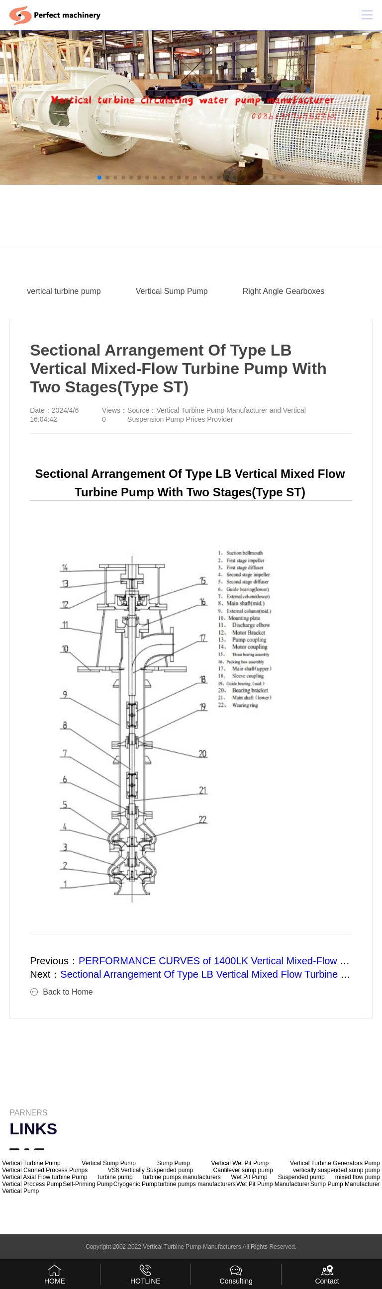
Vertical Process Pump (32, 1184)
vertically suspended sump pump (336, 1170)
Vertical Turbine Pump (31, 1163)
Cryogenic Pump (135, 1184)
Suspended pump (301, 1177)
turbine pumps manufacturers (182, 1177)
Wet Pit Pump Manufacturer (272, 1184)
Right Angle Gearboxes (284, 291)
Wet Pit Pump (249, 1177)
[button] (99, 178)
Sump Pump (173, 1163)
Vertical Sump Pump (172, 291)
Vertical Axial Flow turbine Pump (44, 1177)
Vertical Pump (20, 1191)
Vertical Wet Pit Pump (240, 1163)
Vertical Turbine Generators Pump (335, 1163)
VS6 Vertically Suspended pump (150, 1170)
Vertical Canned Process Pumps (45, 1170)
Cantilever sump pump (243, 1170)
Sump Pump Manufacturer (345, 1184)
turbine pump (115, 1177)
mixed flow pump (357, 1177)
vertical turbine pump (64, 291)
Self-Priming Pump (87, 1184)
